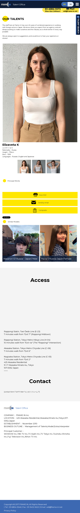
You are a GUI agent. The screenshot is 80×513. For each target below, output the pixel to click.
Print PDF (42, 195)
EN (64, 4)
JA (71, 4)
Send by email (43, 203)
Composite (43, 210)
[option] (40, 93)
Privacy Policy (10, 511)
